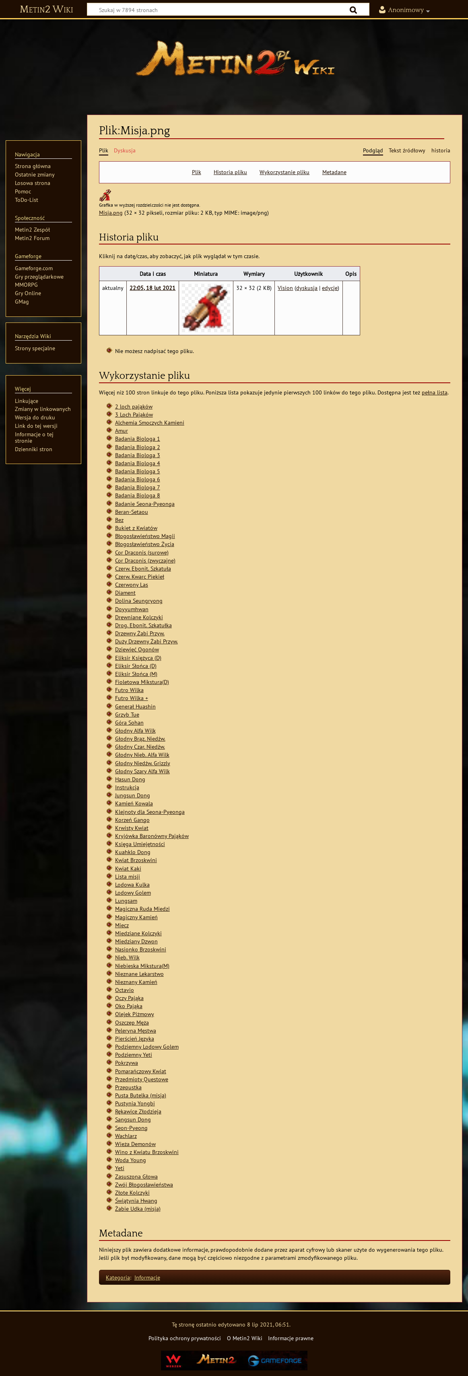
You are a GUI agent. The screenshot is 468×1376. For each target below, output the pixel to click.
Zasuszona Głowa (136, 1176)
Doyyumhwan (131, 609)
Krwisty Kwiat (131, 828)
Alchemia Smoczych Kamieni (149, 422)
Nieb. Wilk (127, 957)
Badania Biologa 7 (137, 487)
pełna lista (434, 392)
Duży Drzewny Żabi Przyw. (146, 641)
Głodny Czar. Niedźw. (140, 746)
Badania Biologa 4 (137, 463)
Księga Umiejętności (140, 844)
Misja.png (111, 212)
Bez (119, 520)
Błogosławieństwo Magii (145, 536)
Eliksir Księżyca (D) (138, 657)
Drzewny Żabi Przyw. (140, 633)
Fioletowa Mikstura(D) (142, 682)
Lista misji (127, 876)
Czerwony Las (131, 584)
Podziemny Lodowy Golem (147, 1046)
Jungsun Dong (132, 795)
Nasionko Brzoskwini (140, 949)
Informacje (147, 1277)
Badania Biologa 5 (137, 471)
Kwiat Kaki (128, 868)
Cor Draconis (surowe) (142, 552)
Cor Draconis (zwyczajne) (145, 560)
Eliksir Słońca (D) (136, 666)
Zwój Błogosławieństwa (144, 1184)
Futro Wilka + (131, 698)
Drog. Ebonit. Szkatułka (143, 625)
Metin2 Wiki (46, 9)
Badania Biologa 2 (137, 447)
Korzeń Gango (132, 820)
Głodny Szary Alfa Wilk (142, 771)
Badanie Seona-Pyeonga (145, 503)
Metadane (334, 172)
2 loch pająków (134, 406)
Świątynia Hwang (136, 1200)
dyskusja (306, 288)
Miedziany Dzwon (136, 941)
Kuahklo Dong (133, 852)
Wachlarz (126, 1136)
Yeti (119, 1168)
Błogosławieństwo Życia (144, 544)
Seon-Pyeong (131, 1128)
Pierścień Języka (134, 1038)
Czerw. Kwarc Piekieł (139, 576)
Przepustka (128, 1087)
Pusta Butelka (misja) (140, 1095)
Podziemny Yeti (133, 1054)
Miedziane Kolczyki (138, 933)
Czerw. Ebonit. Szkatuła (143, 568)
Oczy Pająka (129, 998)
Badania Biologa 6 (137, 479)
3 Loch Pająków (134, 414)
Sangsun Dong (133, 1119)
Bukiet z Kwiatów (136, 528)
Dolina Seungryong (139, 600)
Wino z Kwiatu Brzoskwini (147, 1152)
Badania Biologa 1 (137, 438)
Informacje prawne (290, 1338)
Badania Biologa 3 (137, 455)
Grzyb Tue (127, 714)
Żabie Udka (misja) (138, 1208)
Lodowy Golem (133, 892)
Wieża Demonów (135, 1144)
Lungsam (126, 900)
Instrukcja (127, 787)
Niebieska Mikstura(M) (142, 965)
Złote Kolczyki (132, 1192)
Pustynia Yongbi (135, 1103)
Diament (125, 592)
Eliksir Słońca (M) (136, 674)
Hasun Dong (130, 779)
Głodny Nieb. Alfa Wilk (142, 754)
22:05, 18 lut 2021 (152, 288)
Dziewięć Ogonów (137, 649)
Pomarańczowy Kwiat (140, 1071)
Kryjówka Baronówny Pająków (152, 836)
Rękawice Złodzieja (138, 1111)
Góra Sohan (129, 722)
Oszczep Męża (132, 1022)
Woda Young (130, 1160)
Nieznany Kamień (136, 982)
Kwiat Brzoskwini (136, 860)
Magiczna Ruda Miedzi (142, 908)
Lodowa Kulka (132, 884)
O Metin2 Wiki (244, 1338)
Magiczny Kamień (136, 917)
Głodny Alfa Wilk (135, 730)
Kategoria (118, 1277)
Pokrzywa (126, 1062)
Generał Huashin (135, 706)
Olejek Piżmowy (134, 1014)
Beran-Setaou (131, 511)
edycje (330, 288)
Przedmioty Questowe (141, 1079)
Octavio (124, 990)
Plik (196, 172)
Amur (121, 430)
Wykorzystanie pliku (284, 172)
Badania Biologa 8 (137, 495)
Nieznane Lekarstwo (139, 974)
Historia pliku (230, 172)
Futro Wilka (129, 690)
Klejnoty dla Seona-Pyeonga (150, 811)
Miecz (122, 925)
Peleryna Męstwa (135, 1030)
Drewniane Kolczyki (139, 617)
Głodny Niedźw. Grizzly (142, 763)
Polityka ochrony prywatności (184, 1338)
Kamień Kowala (134, 803)
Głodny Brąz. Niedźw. (140, 738)
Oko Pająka (128, 1006)
